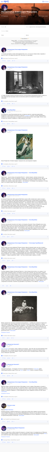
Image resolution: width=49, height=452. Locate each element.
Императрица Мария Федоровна (15, 427)
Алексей (7, 348)
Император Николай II (13, 344)
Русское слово (11, 405)
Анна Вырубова (11, 109)
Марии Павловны (9, 409)
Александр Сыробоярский (36, 243)
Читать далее (25, 182)
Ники (45, 433)
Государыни (27, 115)
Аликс (2, 348)
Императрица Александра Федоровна (17, 49)
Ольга (21, 370)
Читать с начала (43, 16)
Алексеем (36, 368)
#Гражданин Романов (5, 332)
